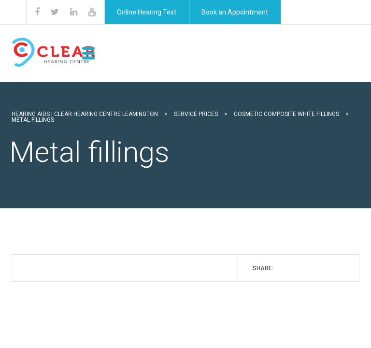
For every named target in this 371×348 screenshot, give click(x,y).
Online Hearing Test (146, 12)
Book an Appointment (234, 12)
